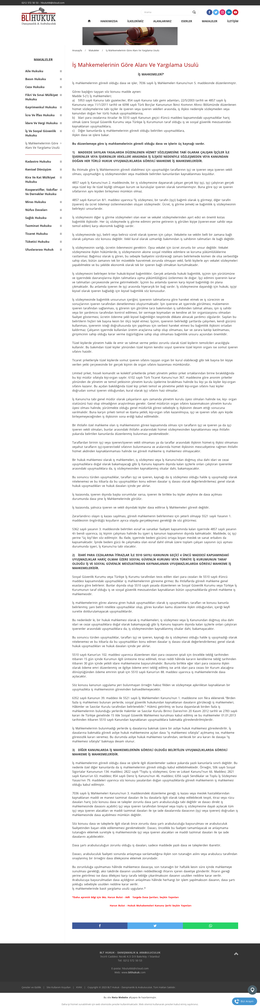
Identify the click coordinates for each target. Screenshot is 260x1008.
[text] (167, 12)
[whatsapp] (210, 925)
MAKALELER (209, 21)
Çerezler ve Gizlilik (31, 987)
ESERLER (186, 21)
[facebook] (99, 925)
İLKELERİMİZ (135, 21)
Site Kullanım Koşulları (59, 987)
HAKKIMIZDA (109, 21)
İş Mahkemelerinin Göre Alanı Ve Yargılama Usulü (132, 50)
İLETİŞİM (232, 21)
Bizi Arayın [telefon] (247, 1001)
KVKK (79, 987)
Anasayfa (77, 50)
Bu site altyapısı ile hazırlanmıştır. (130, 997)
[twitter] (155, 925)
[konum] (252, 990)
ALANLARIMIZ (162, 21)
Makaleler (94, 50)
